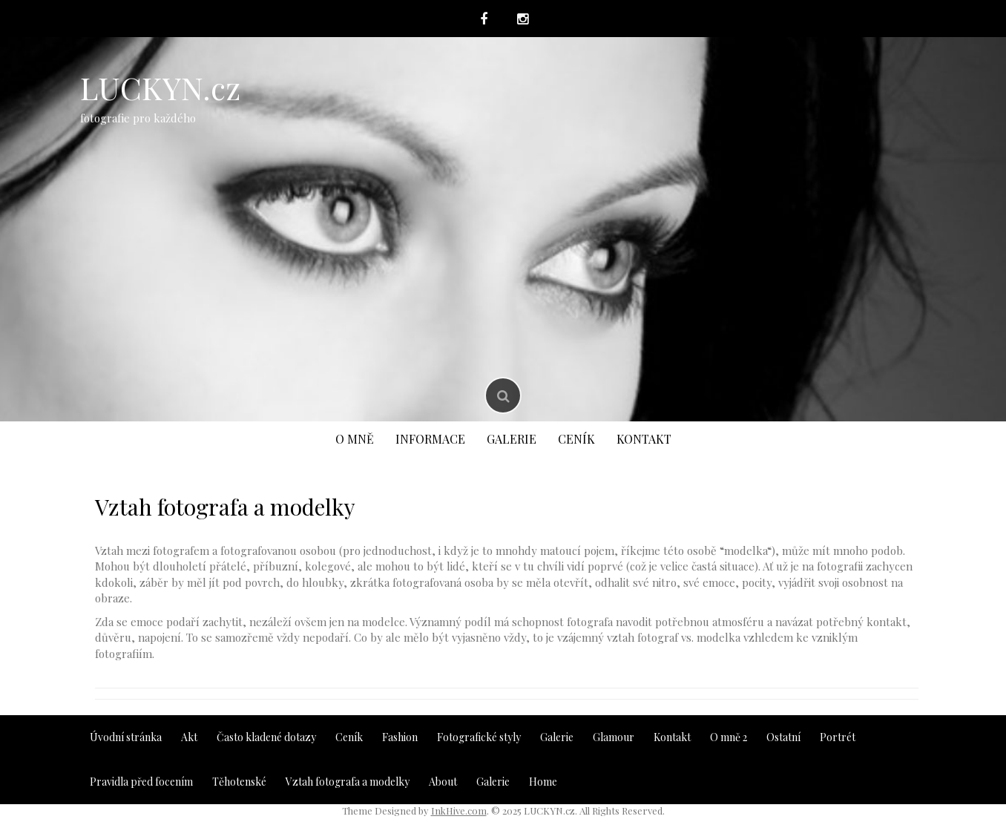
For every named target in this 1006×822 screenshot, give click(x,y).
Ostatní (783, 737)
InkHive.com (459, 810)
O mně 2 (728, 737)
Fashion (400, 737)
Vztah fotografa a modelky (348, 782)
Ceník (576, 439)
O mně (354, 439)
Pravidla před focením (141, 782)
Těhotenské (239, 782)
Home (543, 782)
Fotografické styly (479, 737)
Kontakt (644, 439)
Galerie (511, 439)
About (443, 782)
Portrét (837, 737)
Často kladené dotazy (266, 737)
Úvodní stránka (126, 737)
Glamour (613, 737)
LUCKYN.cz (160, 87)
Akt (189, 737)
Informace (430, 439)
